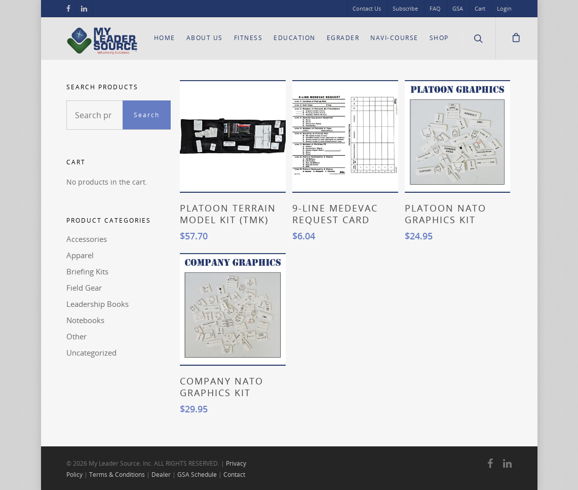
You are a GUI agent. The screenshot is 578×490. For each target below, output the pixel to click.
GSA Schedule (197, 474)
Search (147, 115)
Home (164, 37)
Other (76, 336)
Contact (234, 474)
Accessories (86, 239)
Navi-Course (394, 37)
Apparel (80, 255)
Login (504, 8)
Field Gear (84, 288)
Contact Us (367, 8)
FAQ (435, 8)
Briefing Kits (87, 271)
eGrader (343, 37)
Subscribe (405, 8)
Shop (439, 37)
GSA (457, 8)
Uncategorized (91, 352)
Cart (480, 8)
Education (295, 37)
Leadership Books (97, 304)
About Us (204, 37)
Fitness (248, 37)
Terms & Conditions (117, 474)
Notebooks (85, 320)
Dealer (161, 474)
